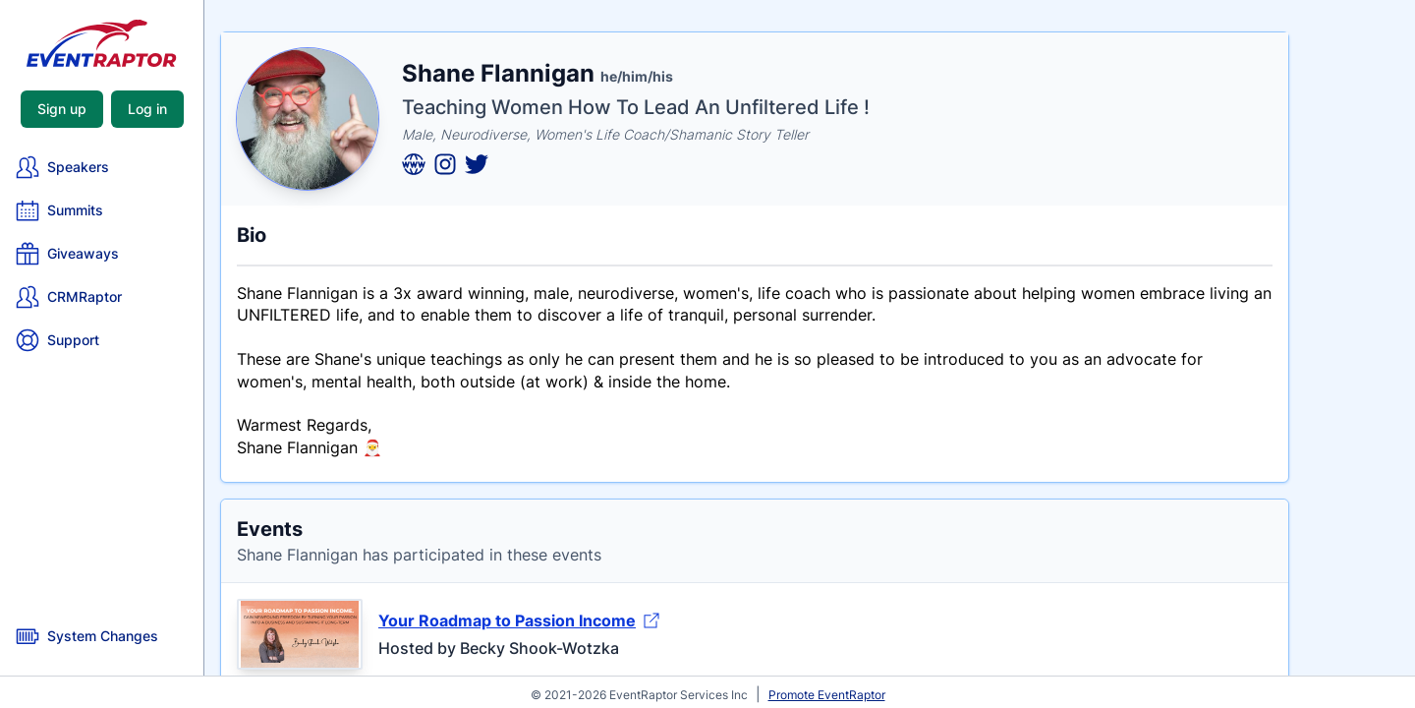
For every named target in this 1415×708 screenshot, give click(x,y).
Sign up (61, 108)
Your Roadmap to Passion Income (518, 620)
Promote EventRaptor (826, 694)
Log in (147, 108)
